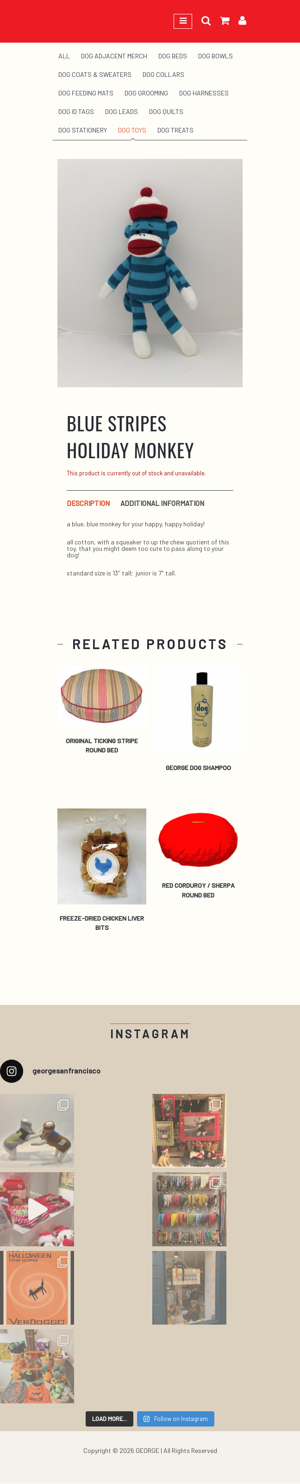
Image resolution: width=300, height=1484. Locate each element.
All (64, 56)
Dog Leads (121, 111)
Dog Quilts (166, 111)
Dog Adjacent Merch (114, 56)
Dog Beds (172, 56)
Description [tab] (88, 503)
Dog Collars (163, 74)
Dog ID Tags (76, 111)
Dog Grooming (146, 93)
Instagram (150, 1034)
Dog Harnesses (204, 93)
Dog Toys (132, 130)
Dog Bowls (215, 56)
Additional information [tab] (162, 503)
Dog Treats (175, 130)
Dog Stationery (82, 130)
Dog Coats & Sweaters (94, 74)
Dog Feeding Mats (85, 93)
